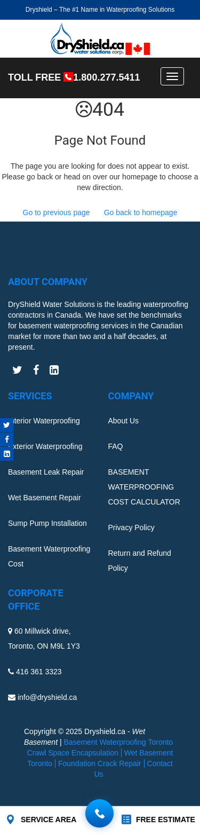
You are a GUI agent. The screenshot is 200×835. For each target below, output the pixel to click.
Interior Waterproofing (44, 420)
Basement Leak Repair (46, 472)
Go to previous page (56, 212)
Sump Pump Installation (47, 523)
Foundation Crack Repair (99, 763)
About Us (123, 420)
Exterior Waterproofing (45, 446)
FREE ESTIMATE (165, 819)
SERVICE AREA (48, 819)
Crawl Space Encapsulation (72, 753)
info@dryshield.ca (47, 697)
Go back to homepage (141, 212)
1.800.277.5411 (106, 77)
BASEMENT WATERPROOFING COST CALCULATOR (144, 487)
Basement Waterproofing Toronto (118, 742)
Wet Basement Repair (44, 497)
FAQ (115, 446)
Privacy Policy (131, 527)
